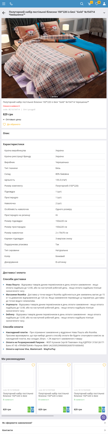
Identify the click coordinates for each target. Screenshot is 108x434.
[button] (51, 96)
